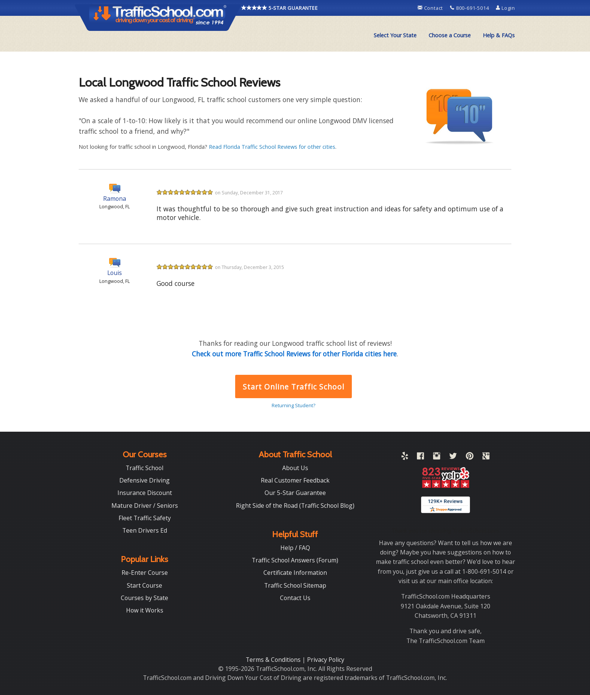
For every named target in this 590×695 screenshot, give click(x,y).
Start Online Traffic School (293, 387)
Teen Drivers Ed (144, 530)
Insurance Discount (144, 493)
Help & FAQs (499, 35)
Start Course (144, 585)
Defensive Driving (144, 480)
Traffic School (144, 468)
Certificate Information (295, 572)
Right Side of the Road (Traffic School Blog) (295, 505)
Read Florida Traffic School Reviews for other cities (272, 146)
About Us (295, 468)
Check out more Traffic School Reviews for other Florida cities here (294, 353)
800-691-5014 (470, 8)
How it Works (144, 610)
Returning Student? (293, 405)
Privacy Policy (325, 659)
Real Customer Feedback (295, 480)
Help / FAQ (295, 548)
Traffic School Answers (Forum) (295, 560)
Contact (431, 8)
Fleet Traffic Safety (145, 518)
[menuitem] (395, 35)
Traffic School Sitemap (295, 585)
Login (505, 8)
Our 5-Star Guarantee (295, 493)
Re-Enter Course (145, 572)
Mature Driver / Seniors (144, 505)
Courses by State (144, 598)
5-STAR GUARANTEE (279, 8)
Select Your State (395, 35)
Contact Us (295, 598)
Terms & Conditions (274, 659)
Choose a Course (450, 35)
